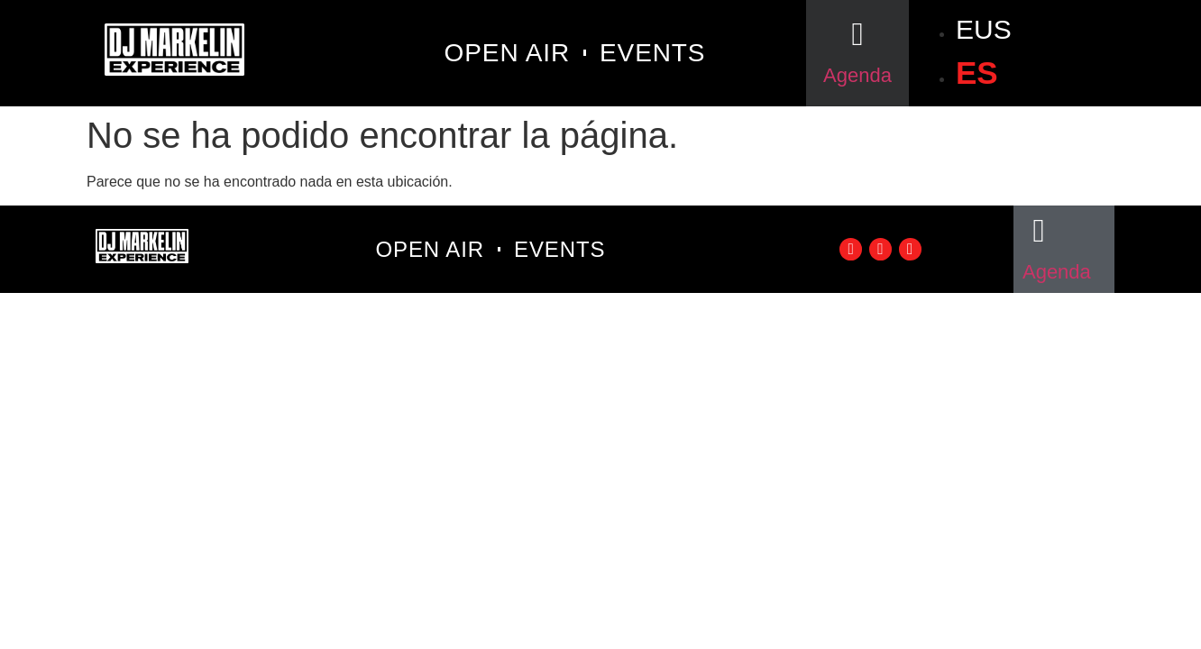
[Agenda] (857, 34)
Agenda (857, 75)
